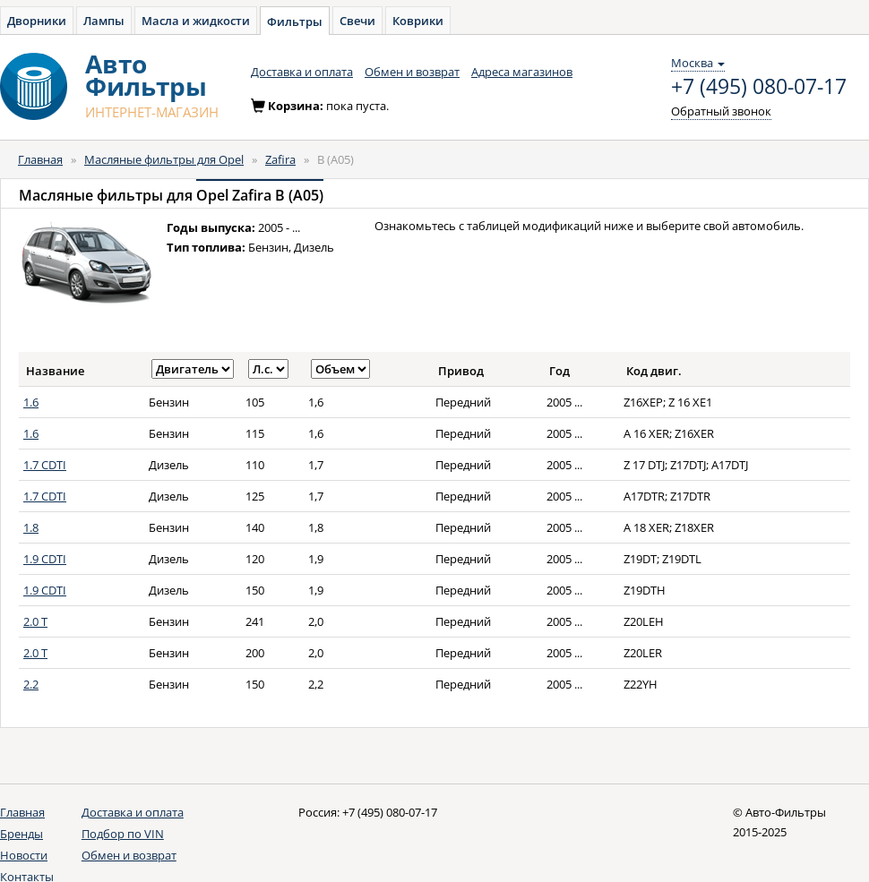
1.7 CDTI (44, 465)
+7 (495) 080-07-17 (759, 87)
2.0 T (35, 621)
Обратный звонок (721, 111)
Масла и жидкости (196, 21)
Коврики (417, 21)
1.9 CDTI (44, 559)
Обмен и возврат (412, 72)
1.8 (31, 527)
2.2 (31, 684)
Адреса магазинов (521, 72)
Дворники (36, 21)
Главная (40, 159)
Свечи (357, 21)
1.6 (31, 402)
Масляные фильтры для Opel (164, 159)
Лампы (104, 21)
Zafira (280, 159)
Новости (23, 855)
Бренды (21, 834)
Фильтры (295, 21)
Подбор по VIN (123, 834)
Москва (698, 63)
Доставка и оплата (302, 72)
